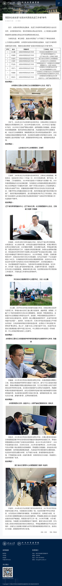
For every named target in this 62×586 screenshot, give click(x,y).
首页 (5, 8)
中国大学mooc (7, 560)
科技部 (4, 557)
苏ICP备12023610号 (33, 584)
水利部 (4, 555)
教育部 (4, 553)
